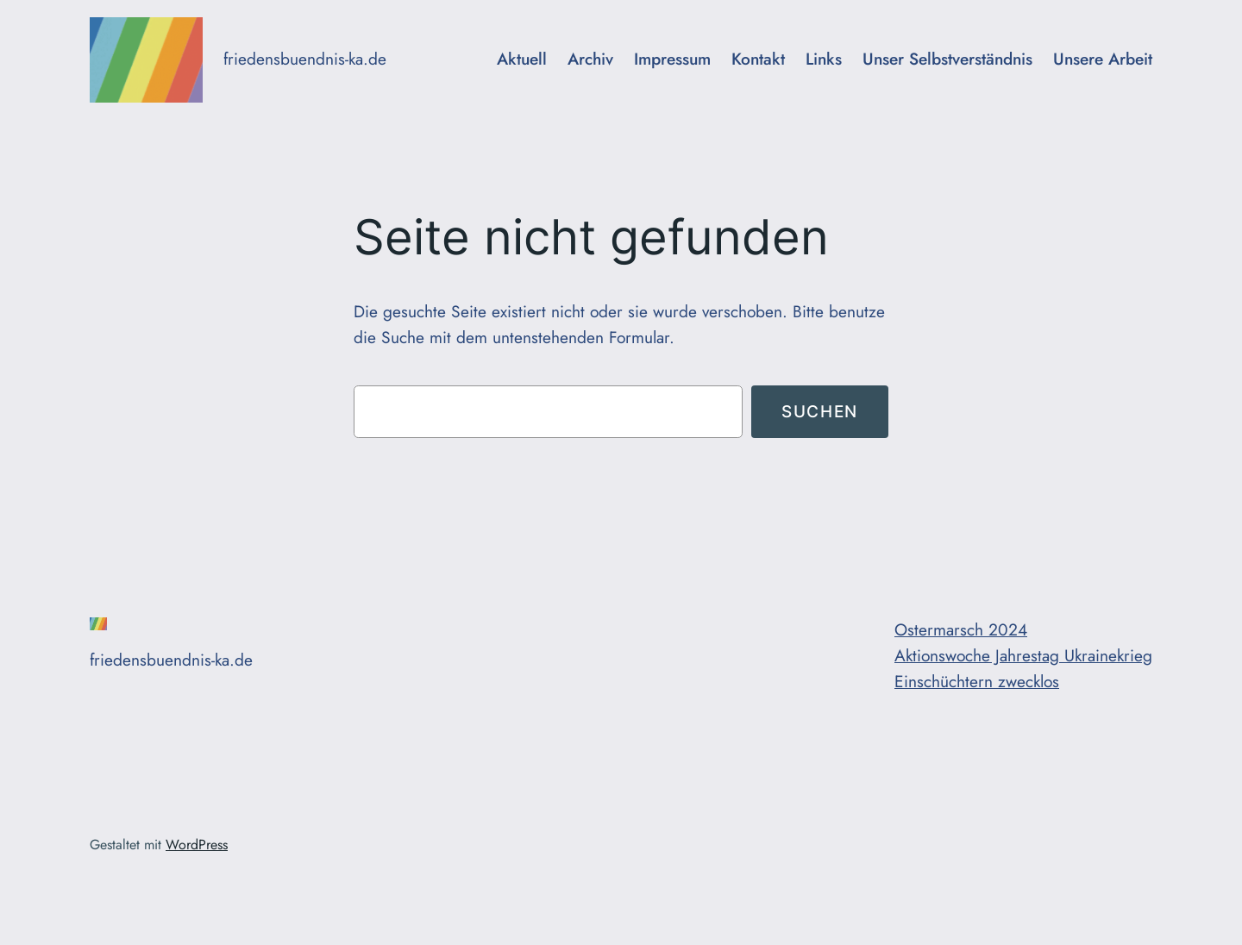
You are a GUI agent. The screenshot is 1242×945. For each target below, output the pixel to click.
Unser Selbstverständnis (947, 59)
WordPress (197, 844)
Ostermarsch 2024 (960, 629)
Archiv (590, 59)
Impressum (672, 59)
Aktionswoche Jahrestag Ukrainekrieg (1023, 655)
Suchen (819, 411)
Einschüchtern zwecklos (976, 681)
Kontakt (758, 59)
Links (824, 59)
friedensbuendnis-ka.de (304, 59)
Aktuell (522, 59)
